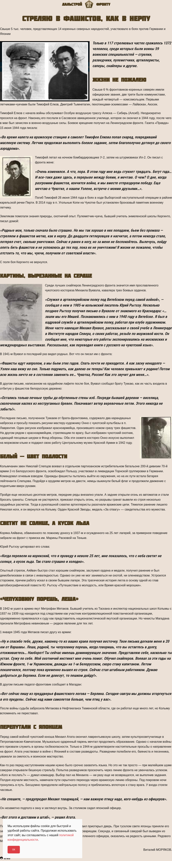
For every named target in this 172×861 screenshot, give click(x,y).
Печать (5, 858)
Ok (13, 849)
